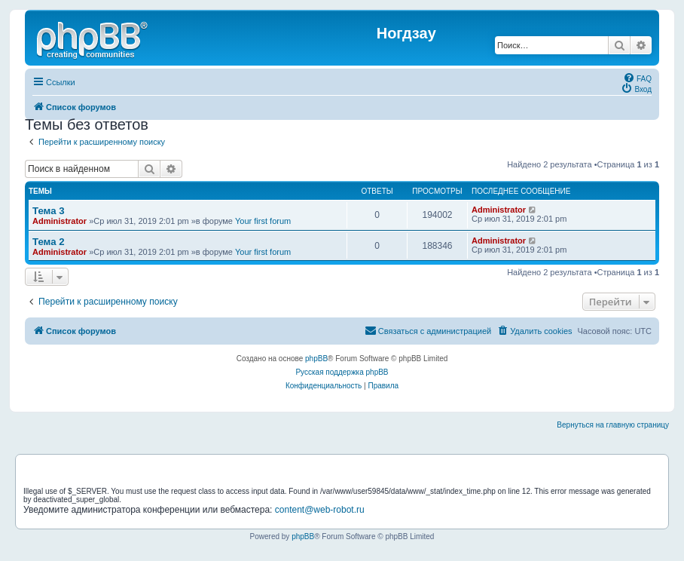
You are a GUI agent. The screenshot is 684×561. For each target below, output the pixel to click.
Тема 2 (48, 241)
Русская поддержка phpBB (341, 372)
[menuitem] (637, 77)
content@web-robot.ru (320, 509)
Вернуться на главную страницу (613, 425)
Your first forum (263, 220)
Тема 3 (48, 210)
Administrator (59, 220)
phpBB (316, 358)
